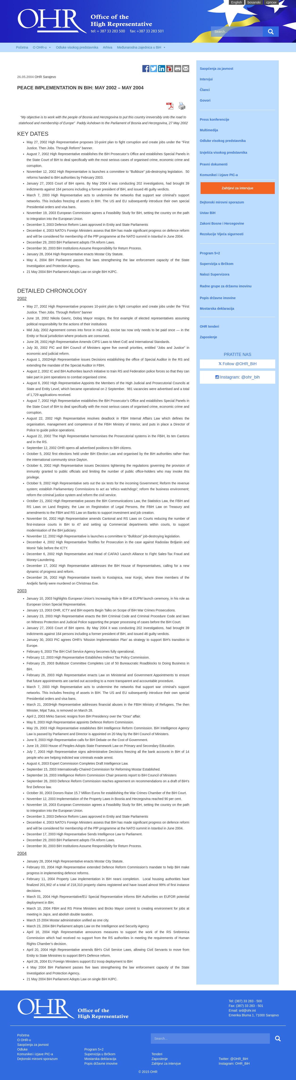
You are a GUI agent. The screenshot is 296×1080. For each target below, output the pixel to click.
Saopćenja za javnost (216, 68)
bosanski (254, 2)
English (236, 2)
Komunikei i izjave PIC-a (219, 175)
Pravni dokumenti (213, 164)
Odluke (22, 1049)
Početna (22, 47)
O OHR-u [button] (42, 47)
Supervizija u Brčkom (216, 264)
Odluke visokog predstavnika (77, 47)
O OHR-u (24, 1040)
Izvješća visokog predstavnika (223, 152)
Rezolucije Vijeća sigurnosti (221, 234)
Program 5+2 (210, 253)
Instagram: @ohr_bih (237, 377)
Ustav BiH (207, 213)
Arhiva (107, 47)
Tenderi (157, 1054)
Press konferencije (214, 119)
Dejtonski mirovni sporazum (222, 202)
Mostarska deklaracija (217, 308)
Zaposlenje (208, 337)
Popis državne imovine (218, 298)
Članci (205, 90)
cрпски (271, 2)
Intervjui (206, 79)
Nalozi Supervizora (214, 274)
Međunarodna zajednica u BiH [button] (141, 47)
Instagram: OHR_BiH (234, 1063)
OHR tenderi (209, 326)
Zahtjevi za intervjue (237, 188)
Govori (205, 100)
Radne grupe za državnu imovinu (225, 286)
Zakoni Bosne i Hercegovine (222, 223)
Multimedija (209, 130)
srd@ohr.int (247, 1010)
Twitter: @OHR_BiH (233, 1059)
